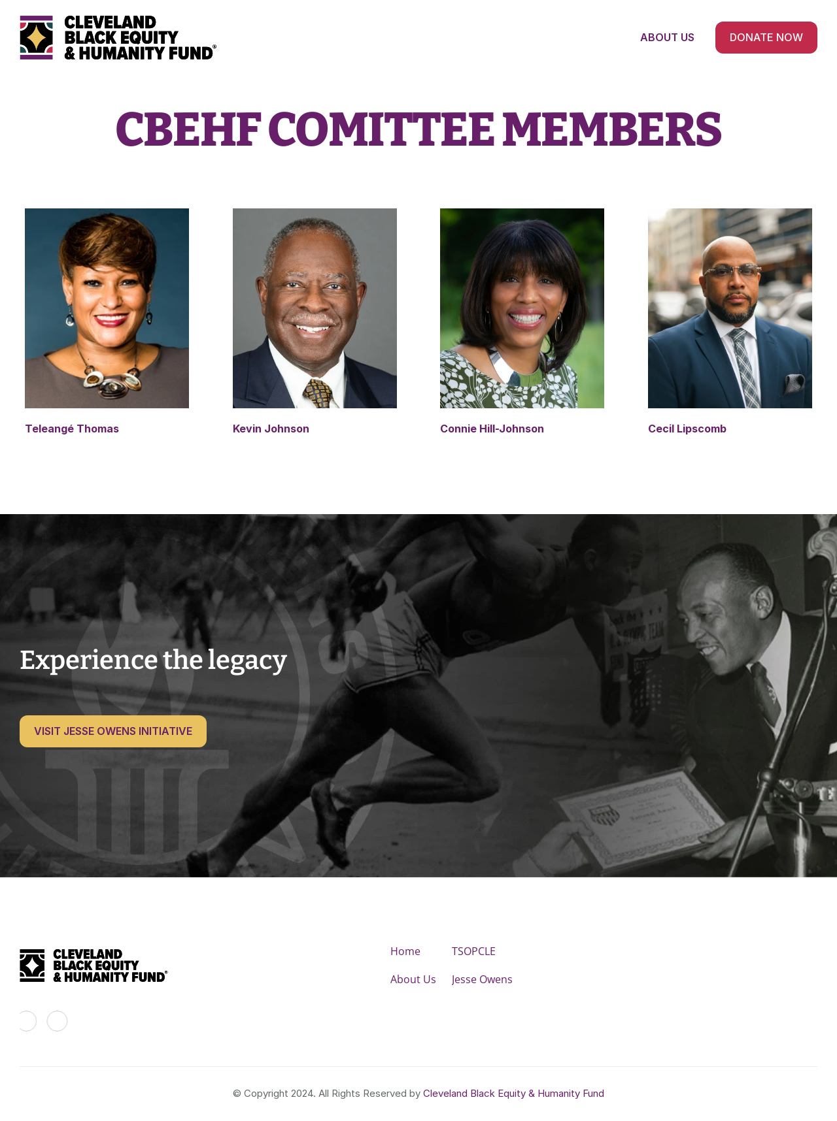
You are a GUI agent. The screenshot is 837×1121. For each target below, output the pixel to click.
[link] (107, 322)
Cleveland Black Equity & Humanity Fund (513, 1093)
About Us (413, 979)
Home (405, 951)
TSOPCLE (474, 951)
